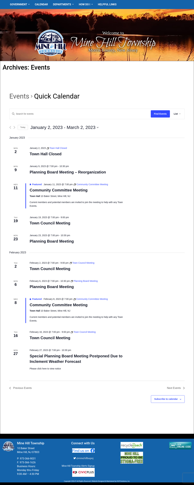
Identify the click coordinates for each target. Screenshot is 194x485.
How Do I (85, 4)
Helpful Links (107, 4)
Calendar (41, 4)
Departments (62, 4)
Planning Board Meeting (52, 241)
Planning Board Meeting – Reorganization (68, 172)
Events (19, 96)
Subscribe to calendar (166, 399)
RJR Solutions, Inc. (123, 481)
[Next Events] (14, 127)
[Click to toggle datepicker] (64, 127)
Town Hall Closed (46, 154)
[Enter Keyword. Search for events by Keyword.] (80, 114)
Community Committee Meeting (59, 190)
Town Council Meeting (50, 223)
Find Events (160, 114)
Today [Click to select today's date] (22, 127)
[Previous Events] (10, 127)
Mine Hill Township (113, 43)
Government (19, 4)
